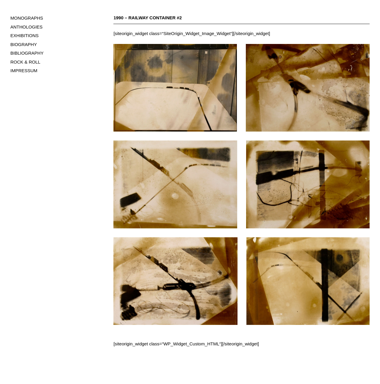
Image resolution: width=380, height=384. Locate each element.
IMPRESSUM (23, 70)
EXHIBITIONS (24, 35)
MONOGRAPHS (26, 17)
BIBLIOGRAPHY (27, 53)
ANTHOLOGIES (26, 26)
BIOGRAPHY (23, 44)
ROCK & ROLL (25, 61)
